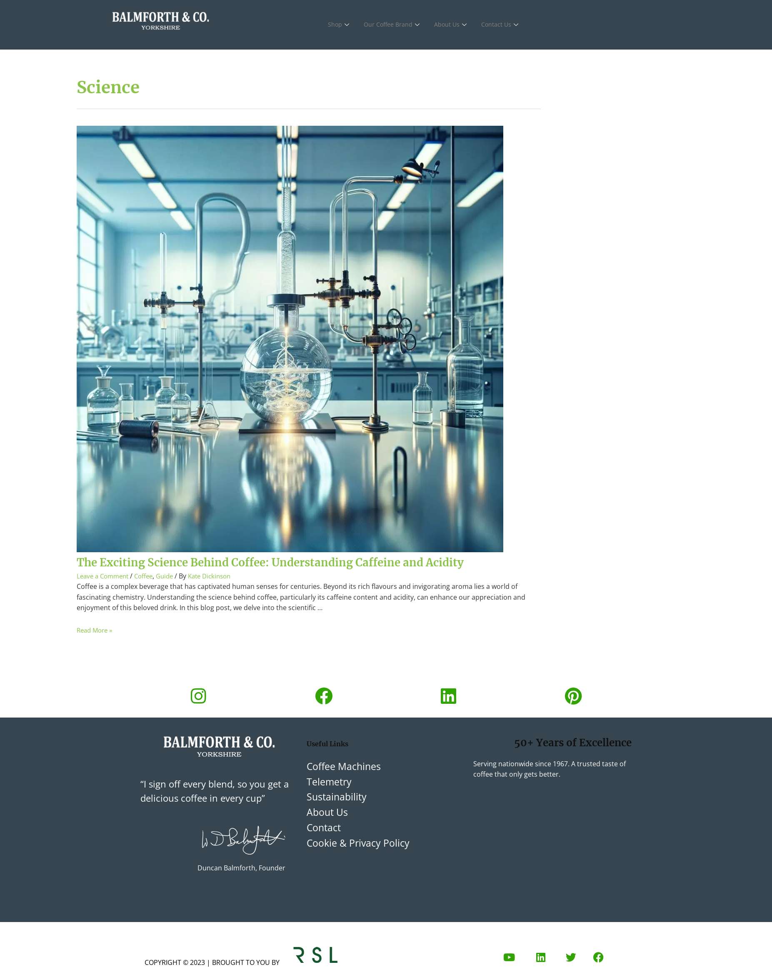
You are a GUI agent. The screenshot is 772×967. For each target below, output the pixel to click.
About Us (454, 25)
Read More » (96, 648)
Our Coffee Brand (394, 25)
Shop (340, 25)
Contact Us (504, 25)
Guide (171, 594)
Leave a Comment (105, 594)
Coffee (149, 594)
